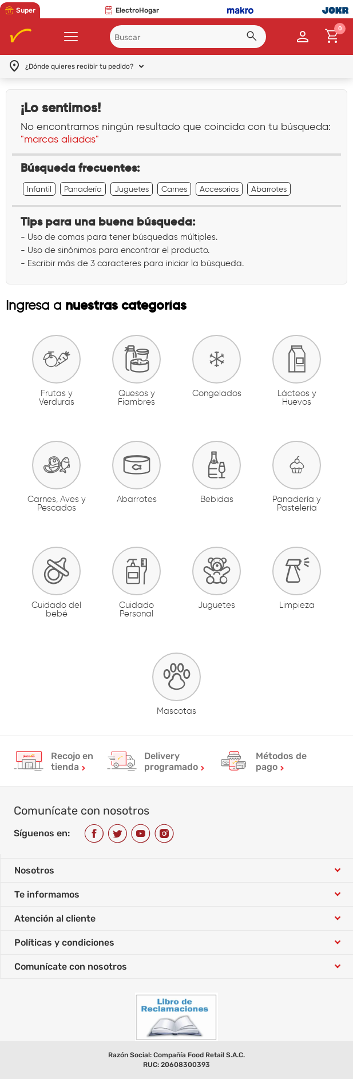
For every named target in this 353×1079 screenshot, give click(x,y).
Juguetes (131, 188)
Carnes (174, 188)
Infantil (39, 188)
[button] (253, 38)
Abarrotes (269, 188)
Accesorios (219, 188)
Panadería (83, 188)
